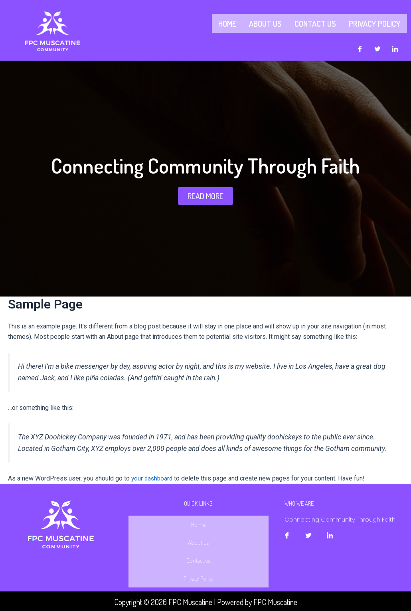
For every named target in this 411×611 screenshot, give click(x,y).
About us (265, 23)
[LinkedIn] (395, 47)
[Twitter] (377, 47)
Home (227, 23)
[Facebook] (360, 47)
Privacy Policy (375, 23)
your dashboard (152, 476)
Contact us (315, 23)
